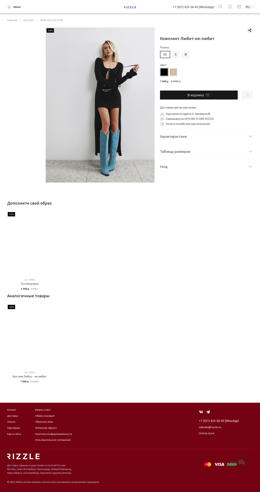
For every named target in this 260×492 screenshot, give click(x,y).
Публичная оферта (46, 427)
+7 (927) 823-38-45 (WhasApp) (219, 421)
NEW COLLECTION (51, 20)
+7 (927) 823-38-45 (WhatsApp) (193, 7)
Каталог (28, 20)
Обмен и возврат (45, 415)
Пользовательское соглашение (53, 439)
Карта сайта (14, 434)
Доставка (12, 415)
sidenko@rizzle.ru (210, 427)
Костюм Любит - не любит (30, 376)
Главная (12, 20)
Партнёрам (13, 427)
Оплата (11, 421)
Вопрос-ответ (43, 409)
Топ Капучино (29, 283)
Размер (164, 47)
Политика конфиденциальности (53, 434)
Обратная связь (44, 421)
